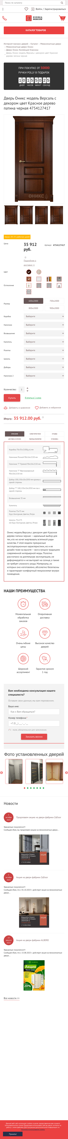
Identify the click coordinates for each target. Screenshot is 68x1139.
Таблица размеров (35, 439)
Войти (39, 9)
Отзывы (54, 434)
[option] (34, 159)
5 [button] (37, 788)
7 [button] (43, 788)
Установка (54, 439)
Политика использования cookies (33, 1130)
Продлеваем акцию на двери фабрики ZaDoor (38, 817)
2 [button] (27, 788)
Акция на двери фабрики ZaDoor (32, 877)
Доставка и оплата (14, 439)
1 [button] (24, 788)
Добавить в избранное (50, 407)
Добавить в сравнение (19, 407)
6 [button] (40, 788)
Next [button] (66, 772)
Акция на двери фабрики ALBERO (32, 940)
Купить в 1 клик (33, 397)
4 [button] (34, 788)
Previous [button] (1, 772)
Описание (14, 434)
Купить (12, 398)
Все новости (10, 998)
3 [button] (31, 788)
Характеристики (35, 434)
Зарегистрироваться (55, 9)
